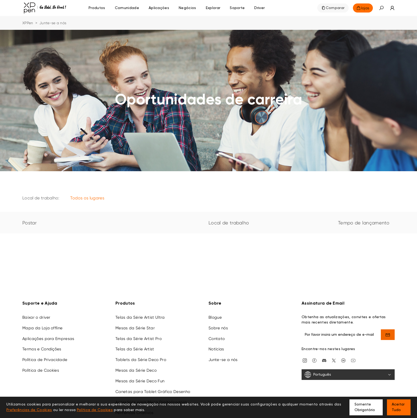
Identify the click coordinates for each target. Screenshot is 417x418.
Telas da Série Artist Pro (138, 338)
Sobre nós (218, 327)
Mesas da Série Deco (136, 370)
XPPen (27, 23)
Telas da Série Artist (134, 349)
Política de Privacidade (44, 359)
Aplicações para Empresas (48, 338)
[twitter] (334, 359)
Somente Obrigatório (365, 407)
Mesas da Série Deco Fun (139, 380)
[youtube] (353, 359)
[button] (381, 8)
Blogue (215, 317)
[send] (388, 334)
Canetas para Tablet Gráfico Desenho (152, 391)
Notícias (216, 349)
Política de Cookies (40, 370)
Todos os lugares (87, 197)
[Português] (348, 374)
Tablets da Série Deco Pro (140, 359)
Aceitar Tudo (398, 407)
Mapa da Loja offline (42, 327)
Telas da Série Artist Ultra (140, 317)
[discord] (324, 359)
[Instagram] (305, 359)
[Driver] (259, 8)
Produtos (97, 8)
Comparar (335, 8)
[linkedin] (343, 359)
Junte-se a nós (222, 359)
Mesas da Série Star (135, 327)
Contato (216, 338)
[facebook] (314, 359)
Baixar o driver (36, 317)
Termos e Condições (41, 349)
